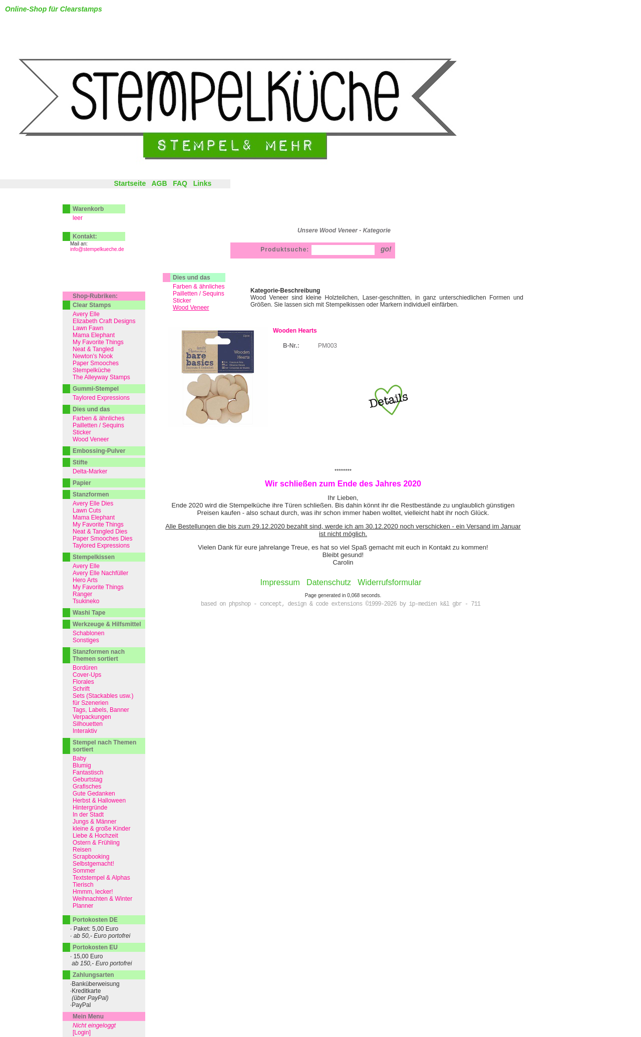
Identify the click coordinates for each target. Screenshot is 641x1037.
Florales (83, 681)
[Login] (82, 1032)
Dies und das (191, 277)
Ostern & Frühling (96, 842)
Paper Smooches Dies (102, 538)
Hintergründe (90, 807)
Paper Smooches (96, 363)
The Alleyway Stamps (101, 377)
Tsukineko (86, 601)
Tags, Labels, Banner (101, 709)
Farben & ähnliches (198, 286)
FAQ (180, 183)
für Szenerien (90, 702)
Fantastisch (88, 772)
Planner (83, 905)
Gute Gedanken (94, 793)
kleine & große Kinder (101, 828)
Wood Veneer (91, 439)
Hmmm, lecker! (93, 891)
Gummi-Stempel (96, 388)
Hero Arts (85, 580)
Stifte (80, 462)
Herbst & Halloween (99, 800)
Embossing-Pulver (99, 450)
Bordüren (85, 667)
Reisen (82, 849)
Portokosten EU (95, 947)
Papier (82, 482)
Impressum (280, 582)
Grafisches (87, 786)
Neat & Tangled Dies (100, 531)
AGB (159, 183)
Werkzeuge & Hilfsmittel (107, 624)
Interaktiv (85, 730)
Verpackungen (92, 716)
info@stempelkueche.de (97, 249)
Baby (79, 758)
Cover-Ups (87, 674)
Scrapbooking (91, 856)
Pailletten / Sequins (198, 293)
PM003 (327, 345)
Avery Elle (86, 314)
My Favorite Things (98, 342)
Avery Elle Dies (93, 503)
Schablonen (88, 633)
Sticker (182, 300)
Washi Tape (89, 612)
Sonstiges (86, 640)
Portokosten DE (95, 919)
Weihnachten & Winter (102, 898)
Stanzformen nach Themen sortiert (99, 655)
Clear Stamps (92, 305)
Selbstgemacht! (93, 863)
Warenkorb (88, 208)
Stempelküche (92, 370)
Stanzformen (91, 494)
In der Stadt (88, 814)
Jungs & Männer (94, 821)
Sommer (84, 870)
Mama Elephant (94, 335)
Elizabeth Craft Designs (104, 321)
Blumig (82, 765)
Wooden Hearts (295, 330)
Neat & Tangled (93, 349)
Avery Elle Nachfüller (100, 573)
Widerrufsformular (389, 582)
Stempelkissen (94, 557)
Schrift (81, 688)
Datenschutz (328, 582)
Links (202, 183)
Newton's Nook (93, 356)
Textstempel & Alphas (101, 877)
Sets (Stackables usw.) (103, 695)
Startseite (130, 183)
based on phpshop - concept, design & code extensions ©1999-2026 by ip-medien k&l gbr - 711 (340, 604)
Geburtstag (87, 779)
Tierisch (83, 884)
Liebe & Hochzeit (95, 835)
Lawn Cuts (87, 510)
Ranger (82, 594)
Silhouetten (88, 723)
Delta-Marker (90, 471)
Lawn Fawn (88, 328)
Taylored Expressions (101, 397)
